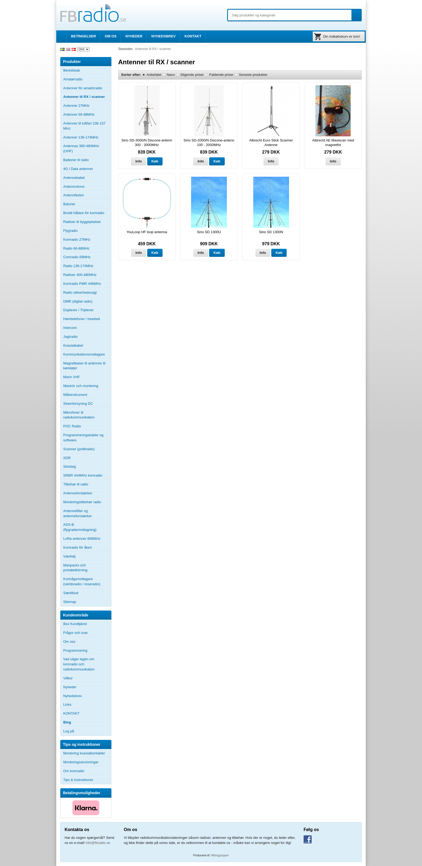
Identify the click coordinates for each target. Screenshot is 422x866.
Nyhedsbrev (72, 696)
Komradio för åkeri (77, 547)
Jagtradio (70, 337)
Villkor (68, 678)
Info (138, 161)
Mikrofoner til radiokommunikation (78, 415)
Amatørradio (87, 79)
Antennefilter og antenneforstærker (77, 513)
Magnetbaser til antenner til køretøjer (84, 365)
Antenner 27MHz (87, 106)
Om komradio (73, 771)
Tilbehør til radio (87, 484)
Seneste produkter (253, 75)
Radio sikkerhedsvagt (80, 292)
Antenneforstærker (77, 493)
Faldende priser (221, 75)
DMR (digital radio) (77, 301)
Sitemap (69, 602)
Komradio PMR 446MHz (82, 284)
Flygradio (70, 231)
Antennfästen (87, 195)
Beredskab (71, 70)
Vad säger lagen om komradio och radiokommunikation (78, 664)
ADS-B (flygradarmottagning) (80, 527)
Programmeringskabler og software (83, 437)
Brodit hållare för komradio (83, 213)
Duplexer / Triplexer (78, 310)
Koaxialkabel (73, 345)
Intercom (70, 328)
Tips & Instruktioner (78, 780)
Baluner (69, 204)
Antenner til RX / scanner (84, 97)
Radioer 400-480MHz (80, 275)
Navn (171, 75)
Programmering (75, 650)
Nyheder (69, 687)
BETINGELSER (83, 36)
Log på (68, 731)
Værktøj (69, 556)
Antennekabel (74, 178)
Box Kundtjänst (75, 624)
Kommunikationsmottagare (84, 354)
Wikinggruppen (220, 855)
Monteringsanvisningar (81, 762)
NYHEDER (134, 36)
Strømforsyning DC (78, 404)
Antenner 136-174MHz (87, 137)
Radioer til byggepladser (82, 222)
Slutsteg (69, 466)
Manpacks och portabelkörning (75, 567)
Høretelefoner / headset (81, 319)
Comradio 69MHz (76, 257)
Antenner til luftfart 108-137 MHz (84, 125)
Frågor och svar (75, 633)
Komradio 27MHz (76, 239)
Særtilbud (70, 593)
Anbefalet (153, 75)
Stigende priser (192, 75)
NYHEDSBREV (163, 36)
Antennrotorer (74, 186)
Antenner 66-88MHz (87, 114)
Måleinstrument (75, 395)
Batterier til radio (76, 160)
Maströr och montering (80, 386)
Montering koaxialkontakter (84, 753)
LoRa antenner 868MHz (81, 539)
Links (67, 704)
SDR (67, 458)
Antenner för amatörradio (87, 88)
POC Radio (72, 426)
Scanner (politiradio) (78, 449)
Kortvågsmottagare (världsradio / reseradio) (81, 581)
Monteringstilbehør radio (82, 502)
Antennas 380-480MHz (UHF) (87, 148)
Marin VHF (71, 377)
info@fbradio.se (98, 843)
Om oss (69, 642)
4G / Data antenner (78, 169)
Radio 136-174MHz (78, 266)
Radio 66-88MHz (76, 248)
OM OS (110, 36)
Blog (67, 722)
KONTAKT (193, 36)
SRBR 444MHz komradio (82, 475)
